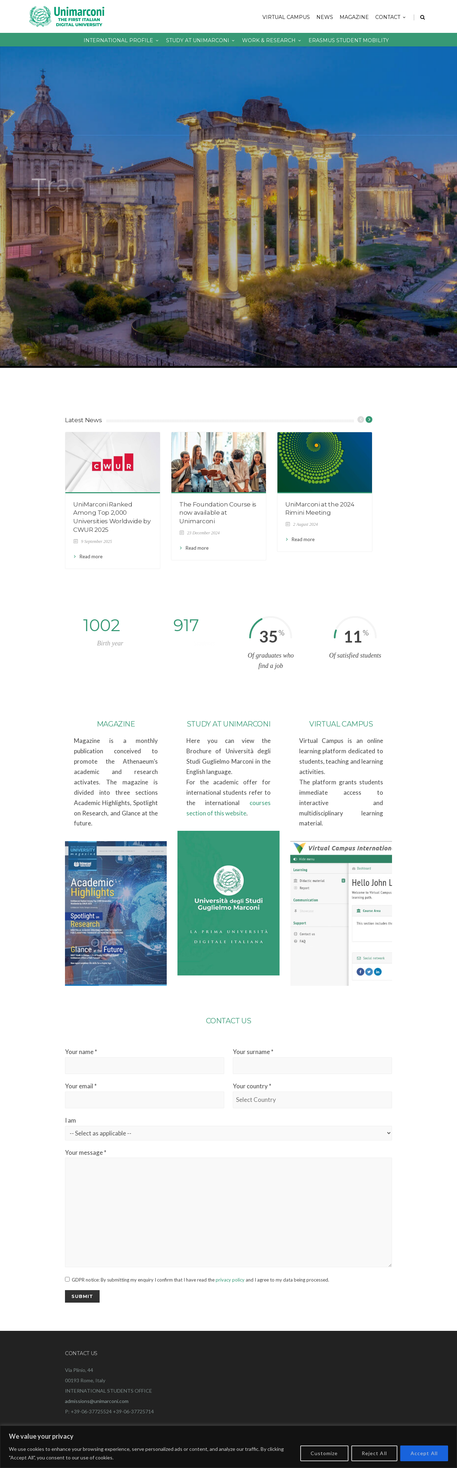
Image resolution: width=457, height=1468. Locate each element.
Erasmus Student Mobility (348, 40)
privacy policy (230, 1280)
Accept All (424, 1453)
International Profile (122, 40)
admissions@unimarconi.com (97, 1401)
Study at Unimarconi (201, 40)
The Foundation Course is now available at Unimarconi (217, 513)
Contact (391, 17)
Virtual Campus (286, 17)
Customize (324, 1453)
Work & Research (272, 40)
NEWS (324, 17)
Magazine (354, 17)
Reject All (374, 1453)
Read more (91, 556)
